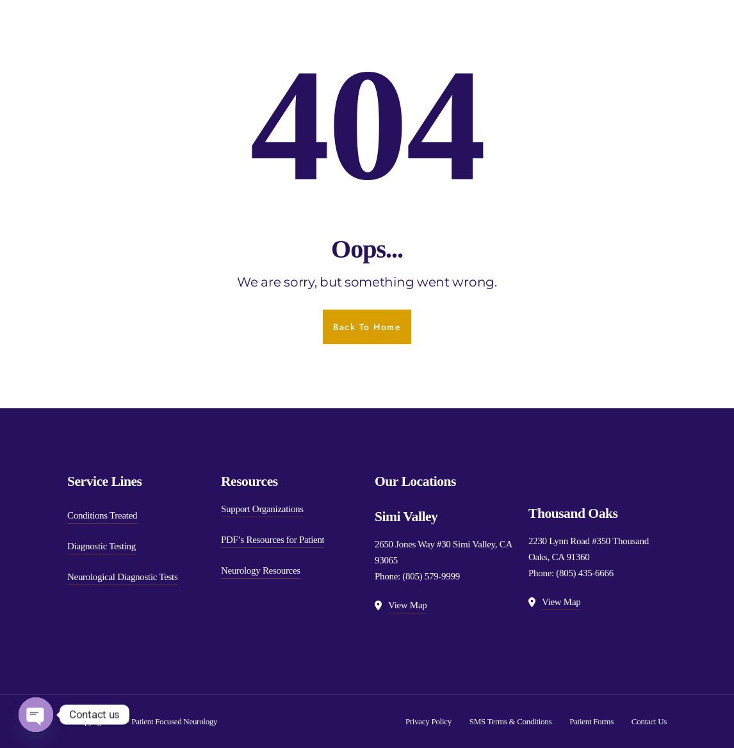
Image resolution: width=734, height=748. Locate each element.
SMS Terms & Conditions (510, 721)
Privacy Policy (428, 721)
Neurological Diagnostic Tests (122, 577)
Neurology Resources (260, 570)
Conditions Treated (102, 515)
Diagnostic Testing (101, 546)
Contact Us (649, 721)
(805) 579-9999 (431, 576)
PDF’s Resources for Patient (272, 540)
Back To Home (367, 326)
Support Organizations (262, 509)
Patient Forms (591, 721)
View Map (407, 605)
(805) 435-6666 (585, 573)
